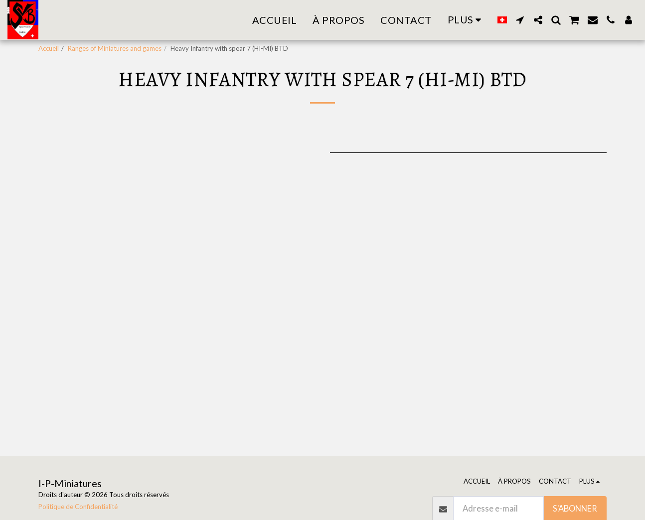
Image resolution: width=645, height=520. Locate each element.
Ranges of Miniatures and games (114, 48)
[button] (519, 20)
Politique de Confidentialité (78, 507)
